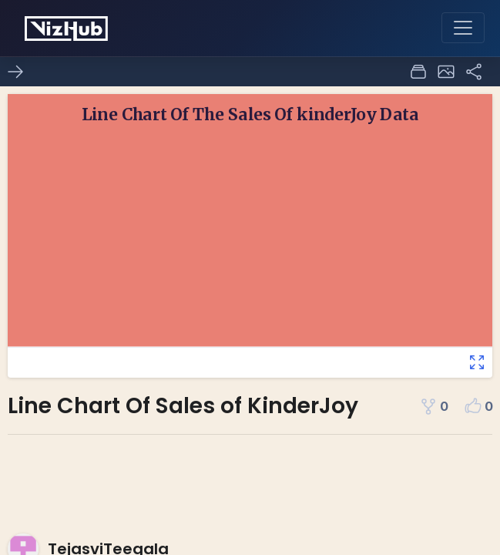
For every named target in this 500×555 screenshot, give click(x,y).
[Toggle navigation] (463, 27)
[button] (446, 71)
